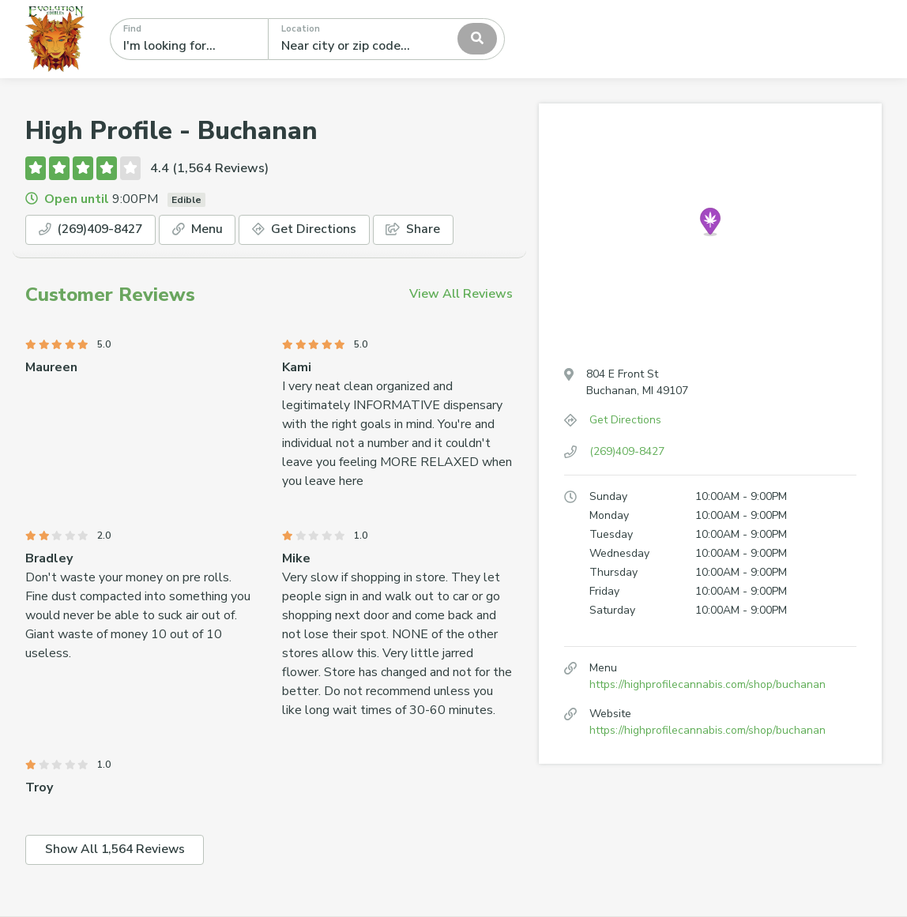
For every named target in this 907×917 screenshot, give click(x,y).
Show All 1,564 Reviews (117, 850)
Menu (206, 230)
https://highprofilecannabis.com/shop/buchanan (707, 684)
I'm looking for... (169, 45)
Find (132, 29)
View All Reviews (461, 294)
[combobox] (386, 38)
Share (424, 230)
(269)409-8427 (95, 230)
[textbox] (352, 38)
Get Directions (314, 230)
